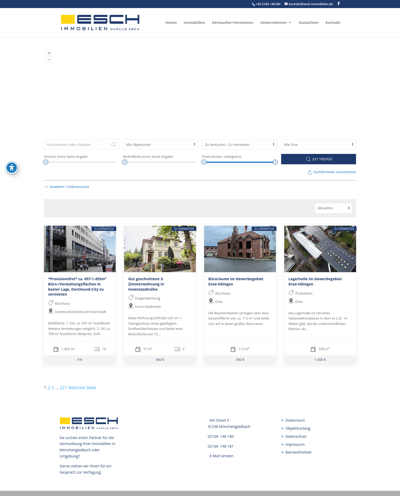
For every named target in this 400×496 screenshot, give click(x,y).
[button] (338, 4)
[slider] (45, 162)
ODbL (350, 128)
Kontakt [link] (333, 23)
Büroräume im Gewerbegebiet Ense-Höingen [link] (235, 281)
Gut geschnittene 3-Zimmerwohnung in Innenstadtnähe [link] (146, 283)
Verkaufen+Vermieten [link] (232, 23)
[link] (81, 22)
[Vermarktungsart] (239, 144)
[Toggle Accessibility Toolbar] (11, 167)
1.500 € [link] (320, 359)
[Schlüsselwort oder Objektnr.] (81, 144)
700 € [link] (240, 359)
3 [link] (52, 387)
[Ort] (318, 144)
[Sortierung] (333, 208)
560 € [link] (160, 359)
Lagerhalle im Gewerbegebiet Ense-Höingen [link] (315, 281)
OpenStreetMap (302, 128)
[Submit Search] (113, 144)
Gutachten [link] (309, 23)
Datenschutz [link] (295, 436)
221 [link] (63, 387)
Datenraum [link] (295, 420)
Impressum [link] (295, 444)
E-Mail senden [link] (222, 455)
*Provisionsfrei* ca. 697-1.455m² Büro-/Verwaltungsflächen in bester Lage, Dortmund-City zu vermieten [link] (77, 286)
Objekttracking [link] (297, 428)
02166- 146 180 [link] (221, 436)
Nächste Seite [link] (82, 387)
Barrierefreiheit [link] (298, 452)
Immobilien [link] (194, 23)
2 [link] (49, 387)
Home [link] (171, 23)
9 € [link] (80, 359)
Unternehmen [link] (273, 23)
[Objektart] (160, 144)
